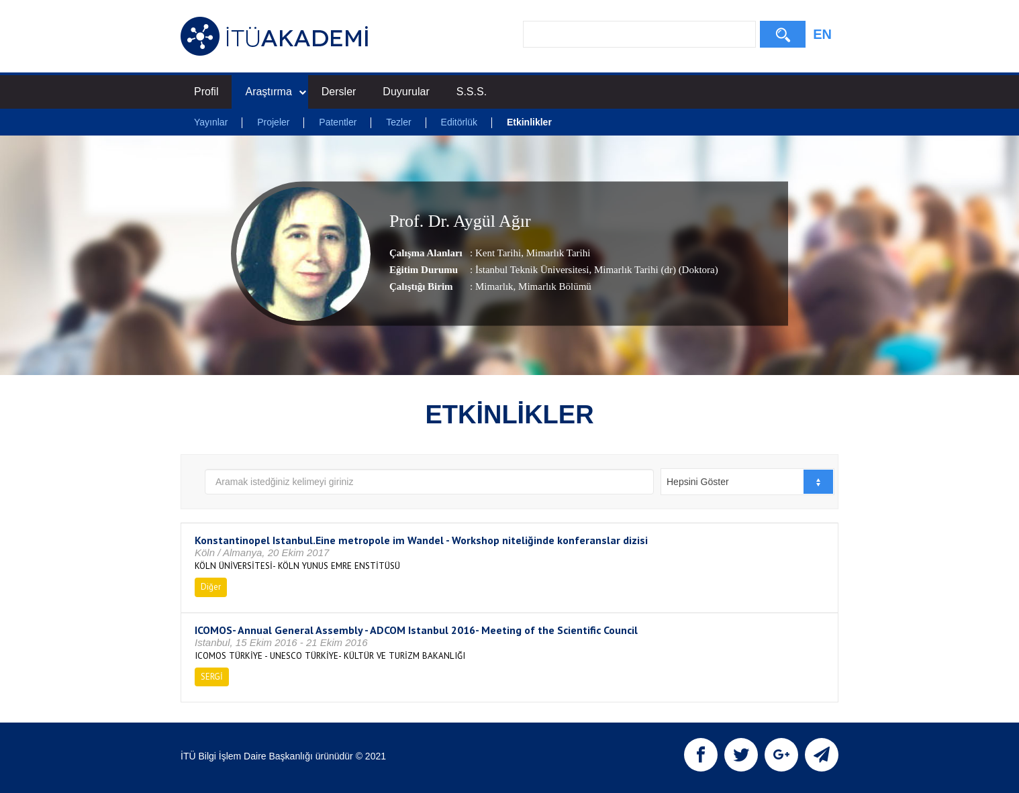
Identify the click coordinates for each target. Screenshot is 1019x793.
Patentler (337, 122)
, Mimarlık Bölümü (552, 286)
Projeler (273, 122)
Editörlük (459, 122)
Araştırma (275, 91)
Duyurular (406, 91)
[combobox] (747, 481)
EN (822, 34)
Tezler (398, 122)
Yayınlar (211, 122)
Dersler (339, 91)
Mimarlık (494, 286)
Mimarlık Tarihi (557, 253)
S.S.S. (471, 91)
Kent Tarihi (498, 253)
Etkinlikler (529, 122)
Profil (206, 91)
